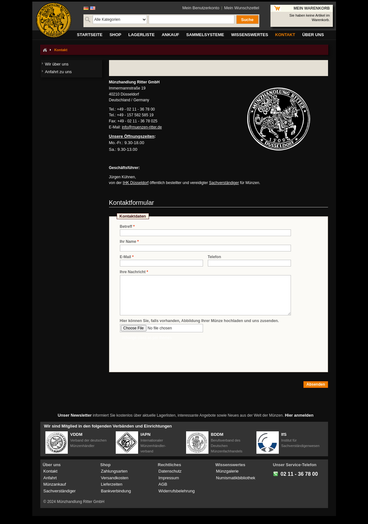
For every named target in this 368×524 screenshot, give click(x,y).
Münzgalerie (227, 471)
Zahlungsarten (114, 471)
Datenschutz (170, 471)
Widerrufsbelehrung (177, 491)
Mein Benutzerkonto (200, 7)
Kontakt (50, 471)
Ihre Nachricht (133, 272)
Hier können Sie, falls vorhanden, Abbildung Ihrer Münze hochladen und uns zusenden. (199, 321)
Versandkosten (115, 477)
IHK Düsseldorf (136, 183)
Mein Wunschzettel (241, 7)
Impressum (169, 477)
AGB (163, 484)
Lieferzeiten (111, 484)
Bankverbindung (116, 491)
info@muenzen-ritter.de (142, 127)
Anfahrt (50, 477)
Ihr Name (128, 242)
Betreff (126, 227)
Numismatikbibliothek (235, 477)
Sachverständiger (224, 183)
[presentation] (168, 353)
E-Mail (125, 257)
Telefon (214, 257)
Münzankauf (54, 484)
